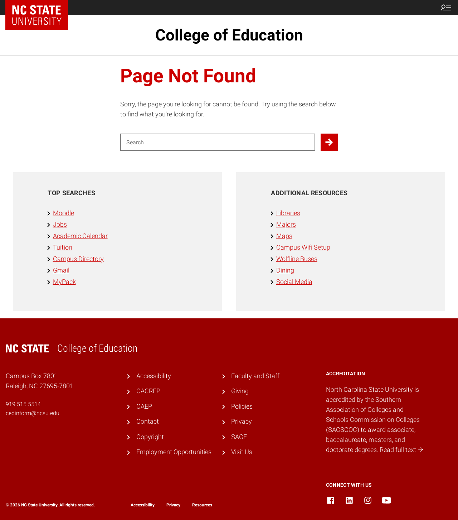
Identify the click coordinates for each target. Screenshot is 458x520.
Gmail (61, 270)
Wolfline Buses (296, 259)
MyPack (64, 281)
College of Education (229, 35)
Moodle (63, 213)
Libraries (288, 213)
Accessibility (153, 376)
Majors (286, 224)
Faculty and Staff (255, 376)
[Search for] (217, 142)
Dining (285, 270)
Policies (242, 406)
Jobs (60, 224)
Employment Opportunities (173, 452)
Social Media (294, 281)
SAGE (239, 436)
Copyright (150, 436)
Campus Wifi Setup (303, 247)
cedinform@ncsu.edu (32, 413)
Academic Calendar (80, 236)
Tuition (62, 247)
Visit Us (241, 452)
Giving (240, 391)
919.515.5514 (23, 404)
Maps (284, 236)
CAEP (144, 406)
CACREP (148, 391)
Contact (147, 421)
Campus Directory (78, 259)
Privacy (241, 421)
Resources (202, 504)
